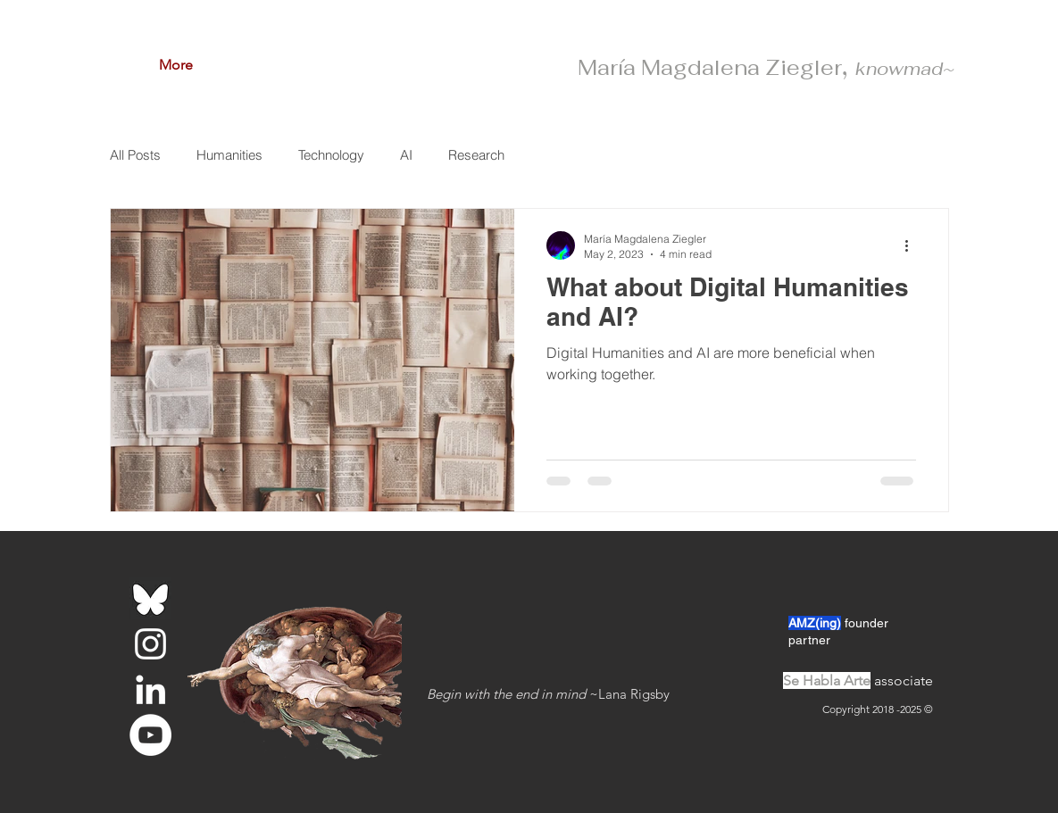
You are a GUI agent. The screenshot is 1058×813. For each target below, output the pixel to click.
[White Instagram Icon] (150, 644)
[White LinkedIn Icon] (150, 689)
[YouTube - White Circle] (150, 735)
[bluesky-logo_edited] (150, 598)
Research (476, 154)
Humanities (229, 154)
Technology (331, 154)
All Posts (135, 154)
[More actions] (913, 245)
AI (406, 154)
